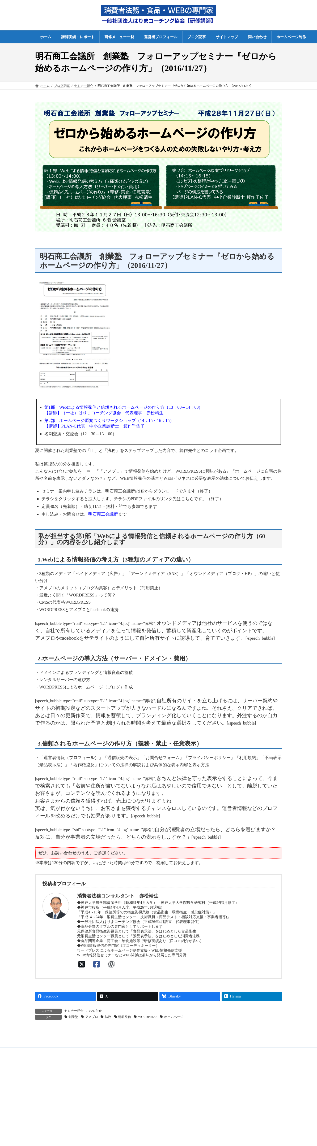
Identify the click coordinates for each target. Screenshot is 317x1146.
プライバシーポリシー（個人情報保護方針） (240, 1084)
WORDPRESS (147, 1017)
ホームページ (173, 1017)
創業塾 (73, 1017)
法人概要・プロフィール (225, 1065)
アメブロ (91, 1017)
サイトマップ (217, 1093)
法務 (108, 1017)
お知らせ (95, 1011)
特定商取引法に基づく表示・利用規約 (235, 1075)
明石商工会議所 (103, 514)
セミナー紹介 (73, 1011)
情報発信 (124, 1017)
